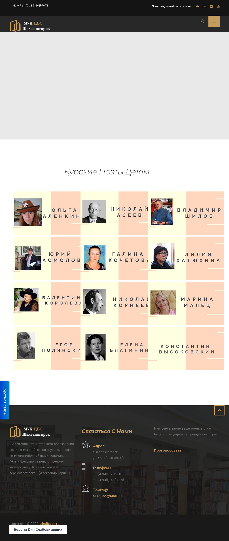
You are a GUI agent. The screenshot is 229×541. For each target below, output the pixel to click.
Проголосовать (167, 450)
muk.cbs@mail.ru (107, 496)
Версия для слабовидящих (38, 530)
